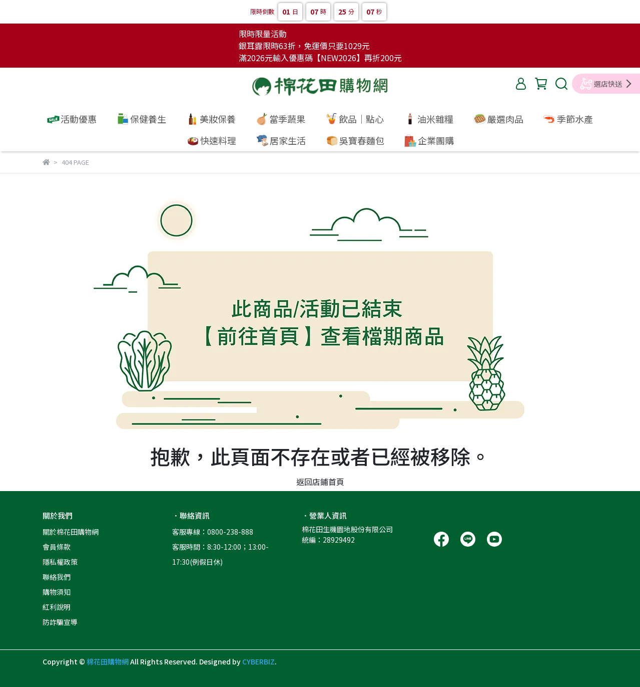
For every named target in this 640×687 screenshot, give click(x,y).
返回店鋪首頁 (320, 482)
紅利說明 (57, 607)
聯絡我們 (57, 577)
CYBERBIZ (258, 661)
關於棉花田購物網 (71, 532)
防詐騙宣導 (60, 622)
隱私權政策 (60, 562)
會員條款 (57, 547)
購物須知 (57, 592)
